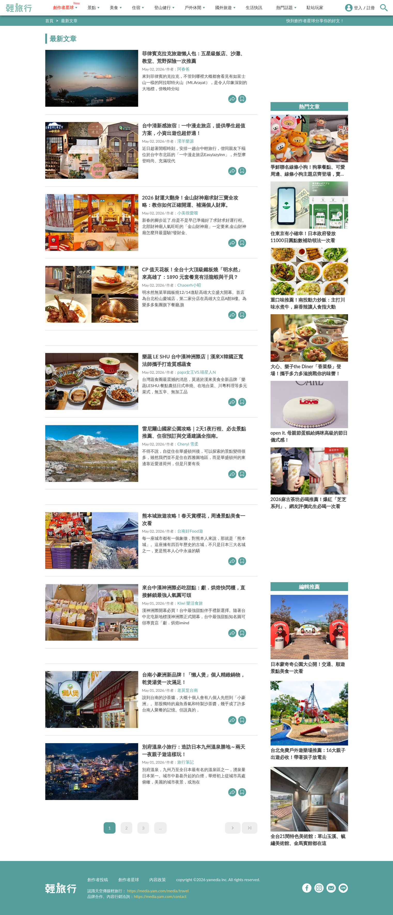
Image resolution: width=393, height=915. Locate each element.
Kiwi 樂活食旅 (190, 603)
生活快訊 (254, 7)
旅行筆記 (185, 761)
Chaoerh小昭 (189, 284)
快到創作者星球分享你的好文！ (315, 20)
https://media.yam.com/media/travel (158, 890)
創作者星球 (65, 7)
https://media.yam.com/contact (160, 896)
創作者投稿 (97, 879)
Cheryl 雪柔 (187, 443)
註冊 (371, 7)
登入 (358, 7)
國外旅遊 (225, 7)
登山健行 (164, 7)
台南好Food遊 (190, 530)
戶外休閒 (195, 7)
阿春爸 (183, 68)
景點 (93, 7)
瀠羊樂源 (185, 141)
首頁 (49, 20)
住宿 (138, 7)
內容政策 (157, 879)
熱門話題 (286, 7)
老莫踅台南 (187, 690)
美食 (116, 7)
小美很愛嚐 (187, 212)
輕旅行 (19, 8)
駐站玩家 (315, 7)
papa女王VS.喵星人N (196, 372)
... (160, 827)
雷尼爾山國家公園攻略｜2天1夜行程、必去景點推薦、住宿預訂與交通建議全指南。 (194, 432)
